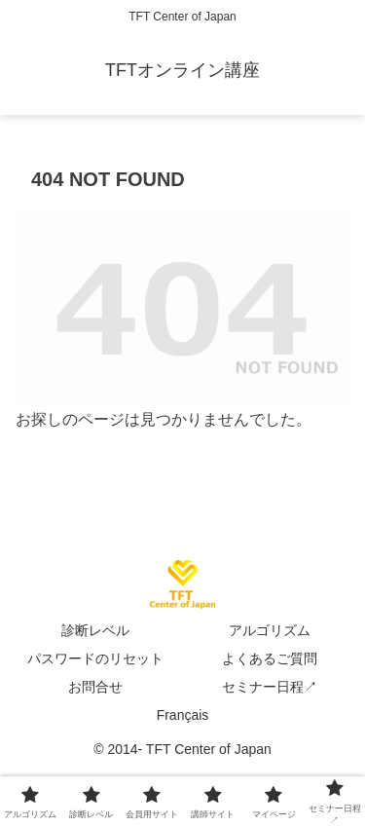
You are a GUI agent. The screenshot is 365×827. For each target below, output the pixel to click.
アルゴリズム (269, 630)
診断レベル (95, 630)
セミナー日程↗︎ (269, 687)
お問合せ (95, 687)
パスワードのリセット (95, 658)
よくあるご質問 (269, 658)
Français (183, 715)
